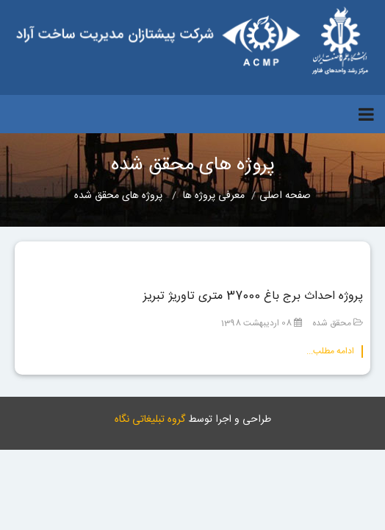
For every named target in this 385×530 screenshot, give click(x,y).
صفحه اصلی (285, 196)
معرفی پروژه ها (214, 196)
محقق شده (331, 323)
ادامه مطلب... (330, 351)
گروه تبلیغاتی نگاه (150, 419)
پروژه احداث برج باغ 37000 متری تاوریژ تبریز (253, 296)
